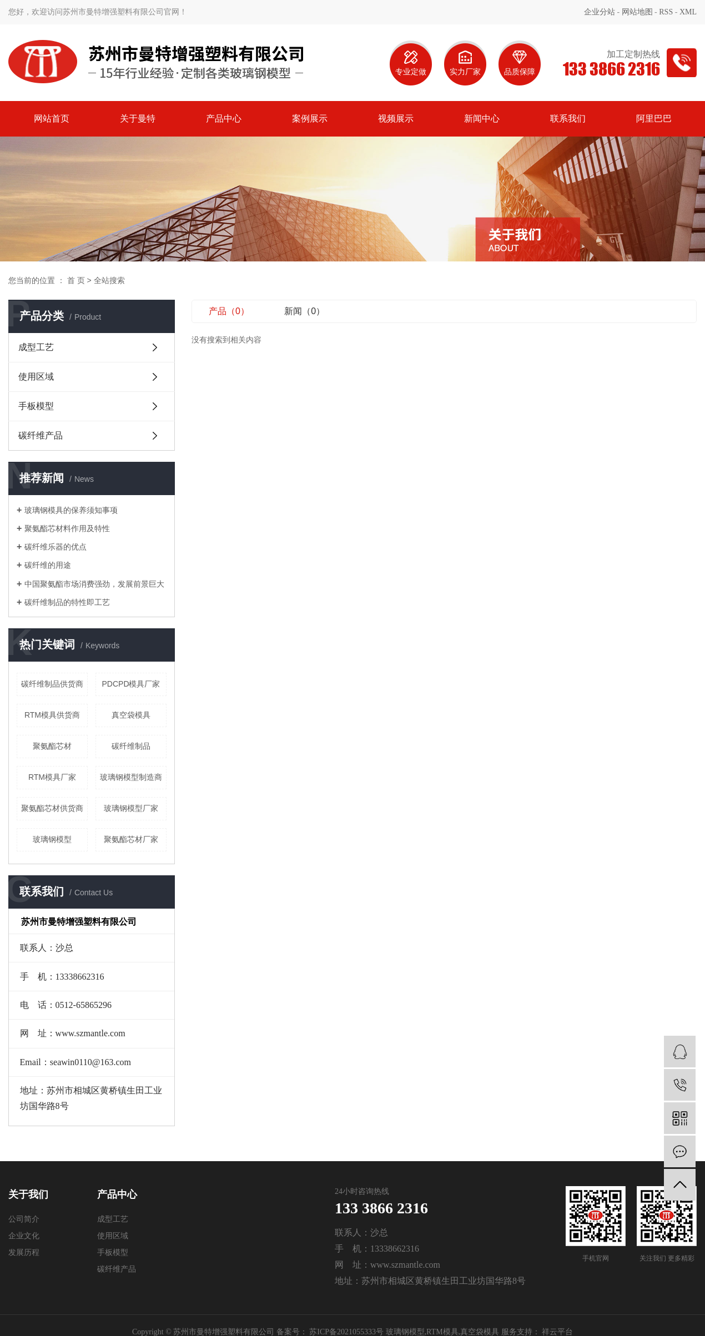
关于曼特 (137, 118)
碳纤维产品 (40, 435)
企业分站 (599, 12)
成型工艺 (36, 347)
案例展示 (310, 118)
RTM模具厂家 (52, 777)
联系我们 (568, 118)
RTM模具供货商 (52, 714)
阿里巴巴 (654, 118)
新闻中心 (482, 118)
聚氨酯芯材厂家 (131, 839)
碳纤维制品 (131, 746)
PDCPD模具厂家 (131, 683)
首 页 (76, 280)
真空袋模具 (131, 714)
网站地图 (637, 12)
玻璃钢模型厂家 (131, 808)
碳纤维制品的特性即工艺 (67, 602)
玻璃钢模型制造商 (131, 777)
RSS (666, 12)
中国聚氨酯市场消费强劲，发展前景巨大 (94, 583)
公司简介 (23, 1219)
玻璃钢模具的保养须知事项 (71, 510)
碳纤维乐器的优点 (55, 546)
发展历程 (23, 1252)
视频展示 (396, 118)
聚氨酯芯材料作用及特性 (67, 528)
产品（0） (229, 311)
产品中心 (223, 118)
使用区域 (36, 376)
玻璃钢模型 (52, 839)
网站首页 (51, 118)
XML (688, 12)
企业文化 (23, 1236)
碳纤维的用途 (47, 565)
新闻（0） (304, 311)
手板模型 (36, 406)
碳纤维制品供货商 (52, 683)
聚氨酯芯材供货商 (52, 808)
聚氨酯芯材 (52, 746)
